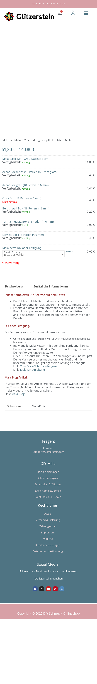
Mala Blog (18, 398)
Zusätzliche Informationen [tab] (51, 290)
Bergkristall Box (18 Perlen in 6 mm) (25, 212)
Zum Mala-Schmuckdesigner (38, 370)
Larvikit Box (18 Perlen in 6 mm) (23, 239)
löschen (69, 256)
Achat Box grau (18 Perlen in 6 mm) (25, 189)
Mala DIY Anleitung (32, 374)
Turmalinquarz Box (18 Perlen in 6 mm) (28, 226)
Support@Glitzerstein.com (48, 456)
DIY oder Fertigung (12, 256)
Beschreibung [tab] (14, 290)
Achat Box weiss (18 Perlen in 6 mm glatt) (29, 176)
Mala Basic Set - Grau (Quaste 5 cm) (25, 163)
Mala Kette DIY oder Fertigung (21, 252)
